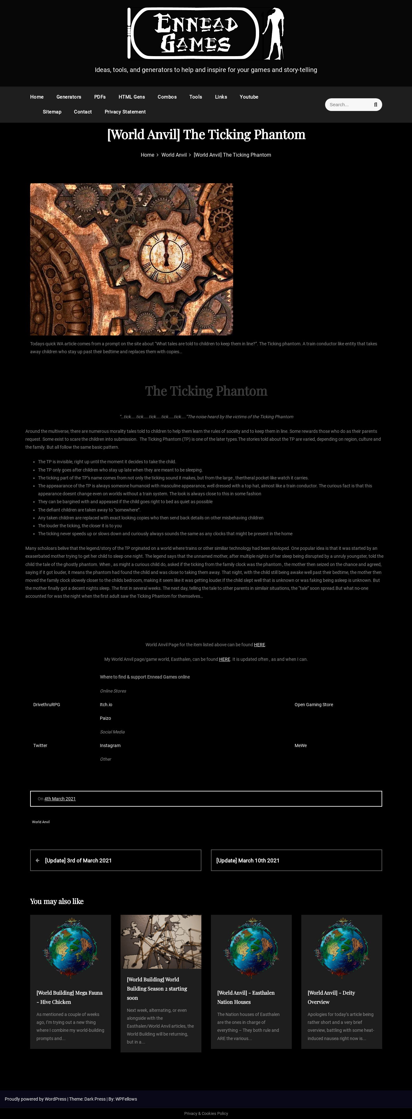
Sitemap (52, 112)
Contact (83, 112)
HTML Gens (132, 97)
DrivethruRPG (46, 704)
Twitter (40, 745)
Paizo (105, 718)
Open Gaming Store (314, 704)
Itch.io (106, 704)
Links (221, 97)
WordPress (56, 1099)
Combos (167, 97)
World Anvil (41, 822)
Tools (195, 97)
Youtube (249, 97)
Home (37, 97)
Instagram (110, 745)
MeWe (301, 745)
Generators (69, 97)
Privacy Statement (125, 112)
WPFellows (126, 1099)
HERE (259, 644)
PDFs (100, 97)
